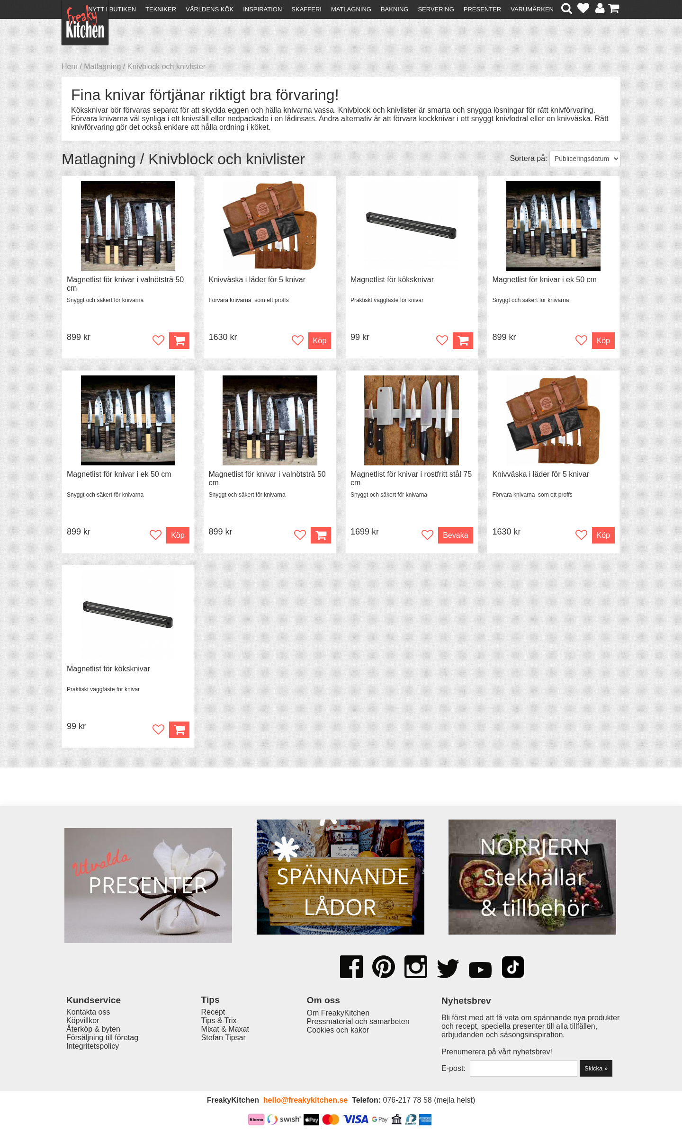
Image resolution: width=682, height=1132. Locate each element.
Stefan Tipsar (223, 1038)
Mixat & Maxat (225, 1029)
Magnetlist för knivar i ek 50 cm (544, 280)
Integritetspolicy (92, 1046)
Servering (436, 9)
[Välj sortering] (584, 159)
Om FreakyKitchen (338, 1013)
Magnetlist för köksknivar (392, 280)
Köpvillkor (82, 1020)
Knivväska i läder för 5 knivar (256, 280)
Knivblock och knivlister (166, 66)
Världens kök (209, 9)
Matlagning (351, 9)
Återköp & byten (93, 1029)
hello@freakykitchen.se (305, 1100)
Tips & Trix (219, 1020)
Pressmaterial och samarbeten (358, 1021)
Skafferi (306, 9)
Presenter (482, 9)
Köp (319, 341)
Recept (213, 1012)
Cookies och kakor (338, 1030)
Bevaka (455, 535)
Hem (70, 66)
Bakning (395, 9)
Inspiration (262, 9)
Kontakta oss (88, 1012)
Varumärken (532, 9)
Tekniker (160, 9)
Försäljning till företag (102, 1038)
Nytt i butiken (112, 9)
